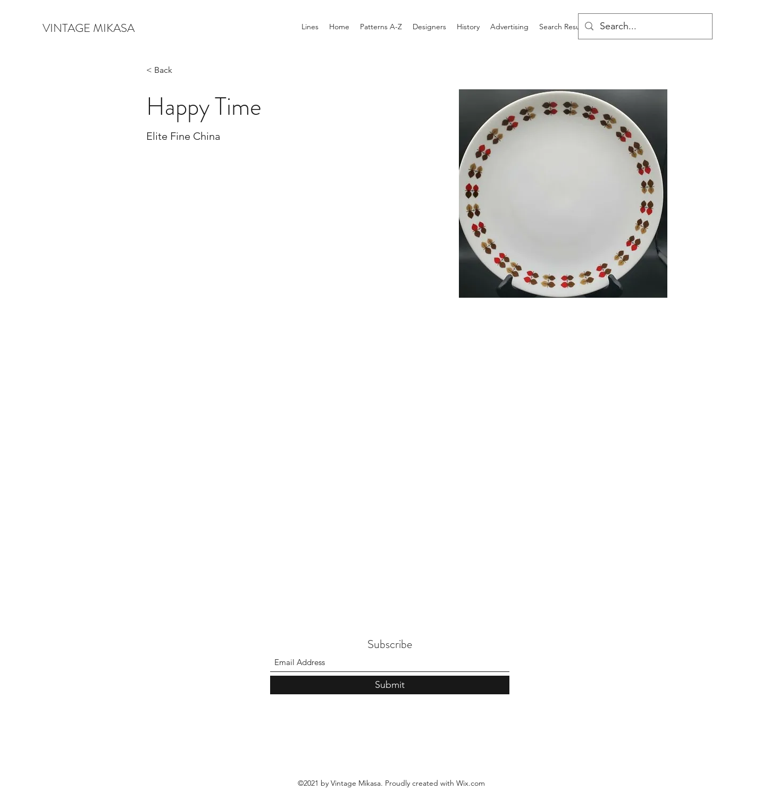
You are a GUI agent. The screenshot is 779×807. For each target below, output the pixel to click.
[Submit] (389, 685)
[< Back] (167, 70)
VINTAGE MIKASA (89, 28)
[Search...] (645, 26)
